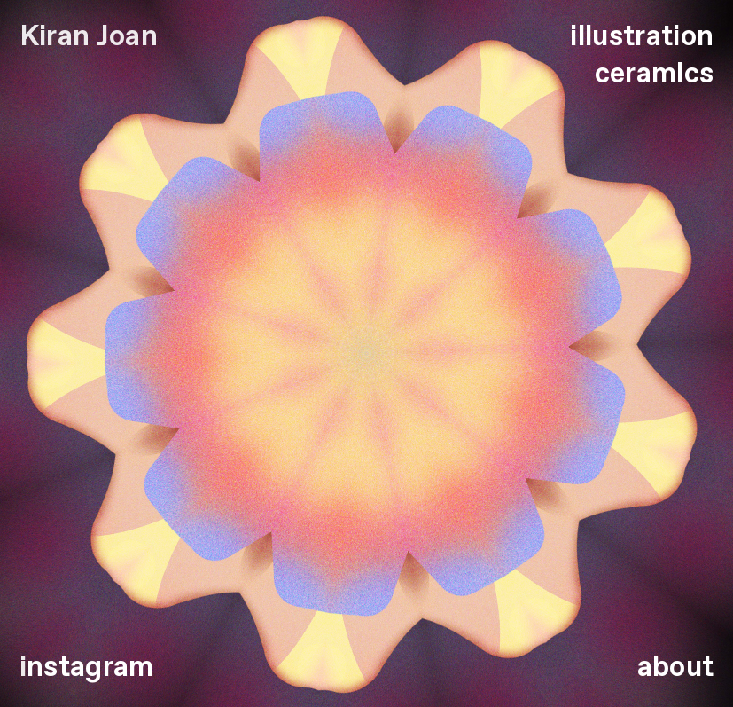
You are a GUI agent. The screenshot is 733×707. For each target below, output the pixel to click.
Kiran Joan (88, 37)
